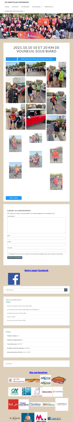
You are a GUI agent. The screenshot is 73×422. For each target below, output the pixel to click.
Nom (9, 235)
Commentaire (11, 216)
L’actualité (15, 7)
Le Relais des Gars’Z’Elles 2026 (16, 313)
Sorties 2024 (48, 7)
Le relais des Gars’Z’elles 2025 (14, 11)
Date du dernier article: (15, 352)
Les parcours (25, 7)
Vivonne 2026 (11, 317)
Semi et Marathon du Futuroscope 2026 (19, 306)
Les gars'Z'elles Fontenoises (17, 2)
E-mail (9, 241)
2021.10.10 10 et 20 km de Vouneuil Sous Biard (36, 59)
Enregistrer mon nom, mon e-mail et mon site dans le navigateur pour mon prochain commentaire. (36, 254)
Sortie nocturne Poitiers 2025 (16, 320)
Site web (9, 248)
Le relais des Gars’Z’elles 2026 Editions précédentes (23, 309)
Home (11, 59)
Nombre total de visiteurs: (16, 348)
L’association (36, 7)
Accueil (7, 7)
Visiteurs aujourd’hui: (14, 340)
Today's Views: (12, 336)
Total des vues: (12, 344)
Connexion (9, 364)
